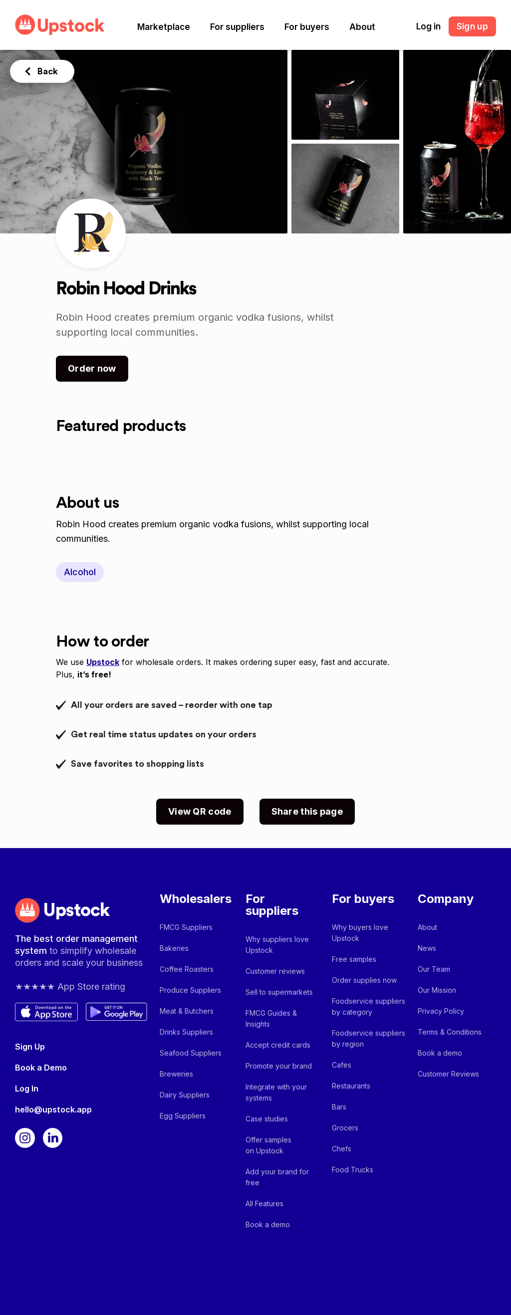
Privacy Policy (441, 1011)
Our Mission (437, 990)
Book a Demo (41, 1068)
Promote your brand (279, 1066)
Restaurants (351, 1086)
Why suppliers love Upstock (277, 944)
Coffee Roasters (187, 969)
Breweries (176, 1074)
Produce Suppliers (190, 990)
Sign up (472, 26)
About (362, 27)
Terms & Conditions (450, 1032)
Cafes (341, 1065)
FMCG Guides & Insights (271, 1018)
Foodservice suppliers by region (368, 1038)
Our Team (434, 969)
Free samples (354, 959)
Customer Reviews (448, 1074)
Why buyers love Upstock (360, 932)
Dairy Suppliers (185, 1095)
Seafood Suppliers (191, 1053)
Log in (428, 26)
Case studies (267, 1118)
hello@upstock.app (53, 1109)
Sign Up (30, 1047)
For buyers (306, 27)
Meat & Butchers (187, 1011)
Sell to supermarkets (279, 992)
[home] (60, 24)
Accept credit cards (278, 1045)
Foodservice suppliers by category (368, 1006)
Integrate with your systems (276, 1092)
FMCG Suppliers (186, 927)
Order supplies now (364, 980)
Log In (26, 1089)
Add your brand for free (277, 1177)
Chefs (341, 1148)
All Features (264, 1203)
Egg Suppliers (183, 1115)
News (427, 948)
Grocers (345, 1127)
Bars (339, 1106)
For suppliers (237, 27)
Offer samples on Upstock (268, 1145)
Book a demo (268, 1224)
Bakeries (174, 948)
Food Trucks (352, 1169)
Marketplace (163, 27)
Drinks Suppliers (186, 1032)
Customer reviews (275, 971)
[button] (163, 27)
